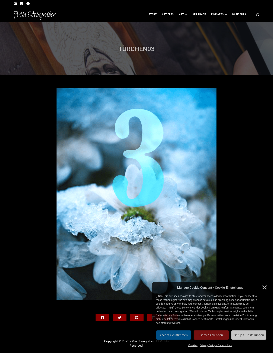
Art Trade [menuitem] (199, 14)
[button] (264, 288)
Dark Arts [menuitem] (241, 15)
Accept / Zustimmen (174, 335)
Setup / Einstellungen (249, 335)
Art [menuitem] (183, 15)
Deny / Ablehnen (211, 335)
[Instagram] (21, 3)
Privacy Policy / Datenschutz (216, 345)
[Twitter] (119, 317)
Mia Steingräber (34, 14)
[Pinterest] (137, 317)
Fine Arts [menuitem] (219, 15)
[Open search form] (257, 14)
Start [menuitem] (153, 14)
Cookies (192, 345)
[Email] (15, 3)
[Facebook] (28, 3)
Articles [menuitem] (168, 14)
